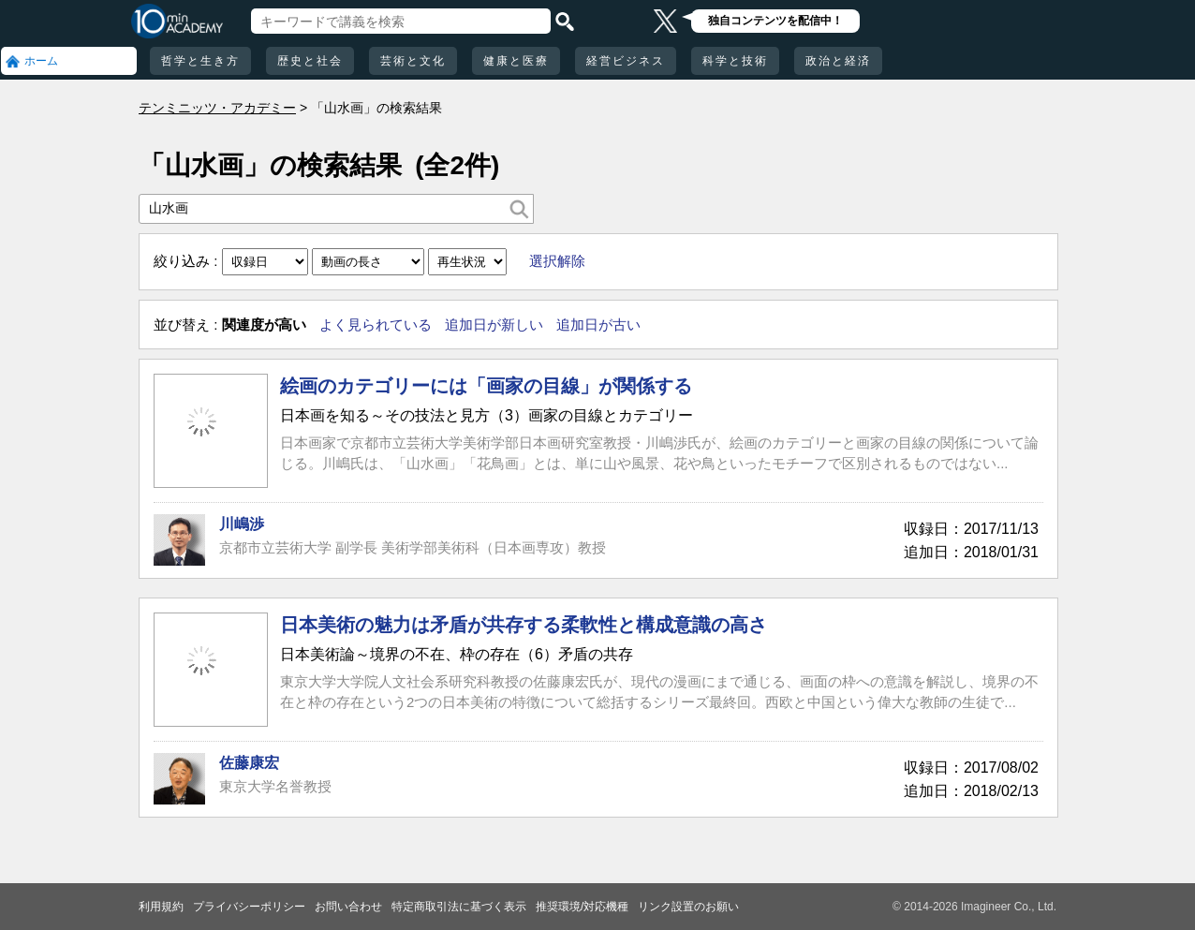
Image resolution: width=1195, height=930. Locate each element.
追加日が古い (598, 324)
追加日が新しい (494, 324)
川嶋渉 (241, 524)
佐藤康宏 (249, 763)
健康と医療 (516, 60)
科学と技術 (735, 60)
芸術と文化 (413, 60)
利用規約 (161, 906)
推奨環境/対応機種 (582, 906)
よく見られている (375, 324)
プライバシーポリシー (249, 906)
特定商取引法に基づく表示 (458, 906)
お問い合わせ (348, 906)
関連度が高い (264, 324)
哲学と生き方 (200, 60)
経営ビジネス (625, 60)
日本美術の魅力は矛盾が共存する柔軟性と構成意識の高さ (523, 624)
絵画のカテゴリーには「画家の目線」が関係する (486, 386)
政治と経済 (838, 60)
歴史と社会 (310, 60)
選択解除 (557, 261)
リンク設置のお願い (688, 906)
